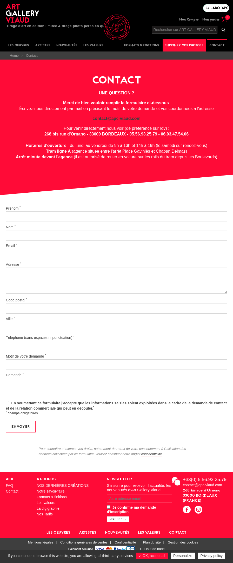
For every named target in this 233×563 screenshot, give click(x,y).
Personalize (182, 556)
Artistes (42, 45)
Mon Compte (189, 19)
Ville (10, 318)
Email (11, 245)
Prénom (13, 208)
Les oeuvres (18, 45)
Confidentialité (125, 542)
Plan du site (152, 542)
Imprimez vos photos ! (184, 45)
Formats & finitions (141, 45)
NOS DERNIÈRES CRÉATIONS (63, 485)
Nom (11, 226)
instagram (199, 510)
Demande (15, 374)
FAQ (9, 485)
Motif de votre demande (26, 356)
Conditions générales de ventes (84, 542)
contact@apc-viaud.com (116, 118)
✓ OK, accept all (151, 556)
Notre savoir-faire (50, 491)
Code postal (16, 299)
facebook (187, 510)
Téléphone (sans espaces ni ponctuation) (40, 337)
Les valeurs (93, 45)
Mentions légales (40, 542)
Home (14, 55)
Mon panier (214, 19)
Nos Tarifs (45, 514)
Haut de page (154, 549)
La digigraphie (48, 508)
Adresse (13, 264)
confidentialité (151, 454)
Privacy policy (211, 556)
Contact (217, 45)
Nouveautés (66, 45)
